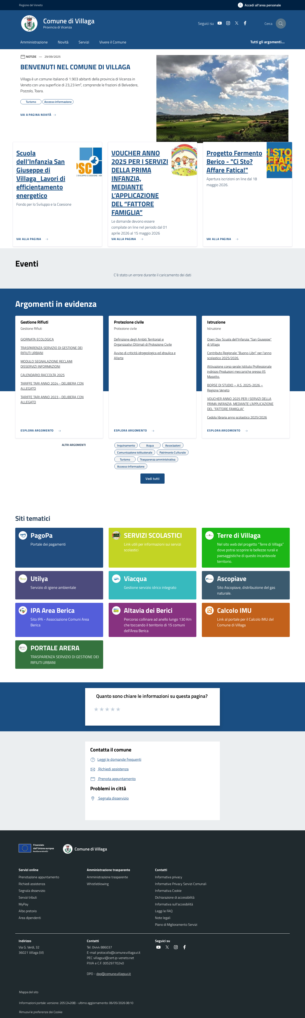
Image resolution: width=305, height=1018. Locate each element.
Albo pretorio (28, 910)
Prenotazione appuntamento (39, 877)
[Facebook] (243, 23)
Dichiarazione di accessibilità (174, 897)
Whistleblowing (98, 883)
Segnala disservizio (32, 890)
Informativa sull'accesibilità (174, 904)
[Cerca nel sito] (281, 23)
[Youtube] (218, 23)
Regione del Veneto (31, 5)
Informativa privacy (168, 877)
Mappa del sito (28, 992)
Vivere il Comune (112, 42)
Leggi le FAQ (164, 910)
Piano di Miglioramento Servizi (176, 924)
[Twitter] (235, 23)
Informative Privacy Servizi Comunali (180, 883)
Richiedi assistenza (32, 883)
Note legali (162, 917)
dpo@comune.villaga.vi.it (113, 973)
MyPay (23, 904)
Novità (63, 42)
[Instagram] (226, 23)
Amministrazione (34, 42)
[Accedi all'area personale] (261, 5)
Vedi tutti (152, 478)
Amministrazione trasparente (107, 877)
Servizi (84, 42)
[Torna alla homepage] (87, 849)
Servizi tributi (28, 897)
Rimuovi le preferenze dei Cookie (40, 1012)
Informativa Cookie (168, 890)
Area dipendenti (30, 917)
